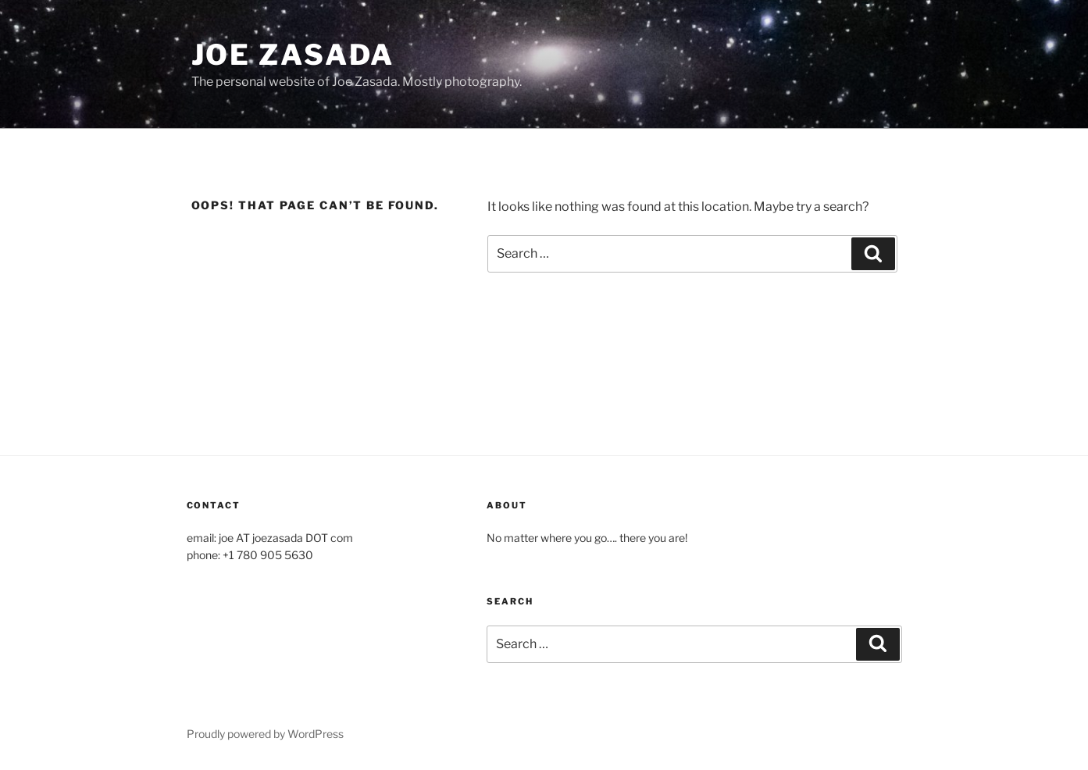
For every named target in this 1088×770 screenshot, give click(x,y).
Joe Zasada (293, 54)
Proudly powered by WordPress (265, 733)
